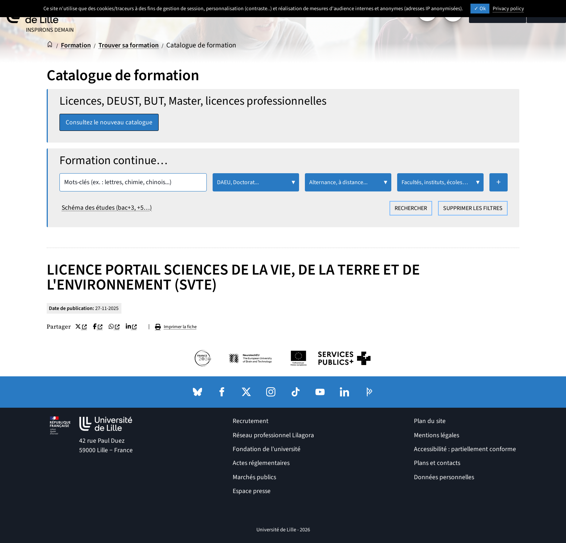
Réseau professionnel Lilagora (273, 435)
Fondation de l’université (267, 449)
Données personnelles (444, 477)
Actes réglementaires (261, 463)
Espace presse (252, 491)
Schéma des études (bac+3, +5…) (107, 208)
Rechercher (411, 209)
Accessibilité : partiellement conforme (465, 449)
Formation (77, 45)
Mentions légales (436, 435)
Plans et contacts (437, 463)
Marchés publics (254, 477)
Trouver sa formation (133, 45)
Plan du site (430, 421)
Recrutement (250, 421)
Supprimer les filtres (473, 209)
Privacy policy (508, 8)
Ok (480, 8)
